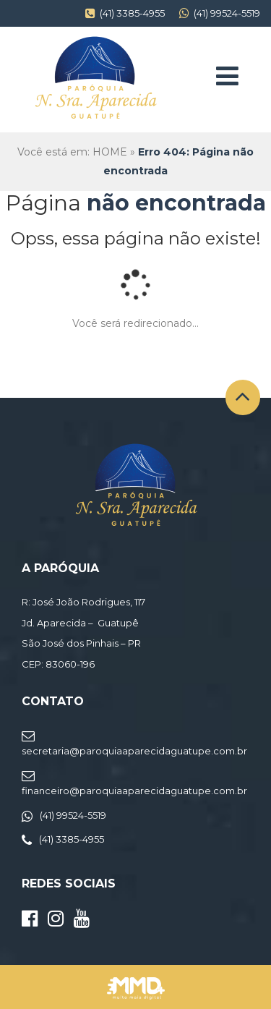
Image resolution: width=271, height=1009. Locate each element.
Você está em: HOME (72, 151)
